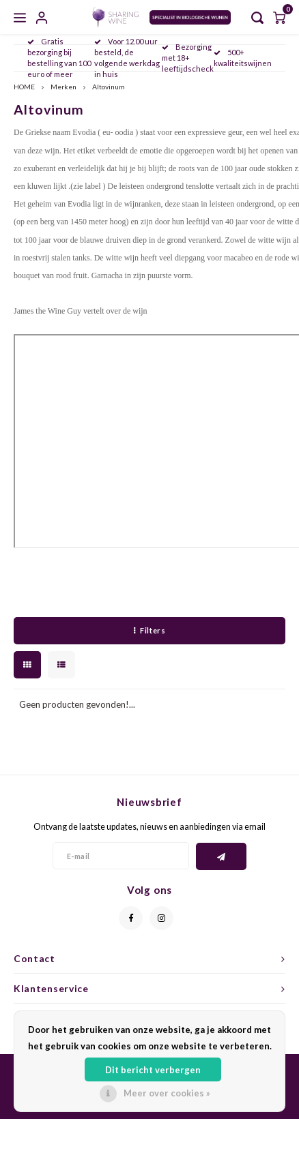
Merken (63, 87)
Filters (149, 630)
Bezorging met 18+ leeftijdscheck (188, 57)
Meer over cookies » (167, 1093)
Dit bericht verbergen (153, 1069)
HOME (24, 87)
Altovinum (108, 87)
